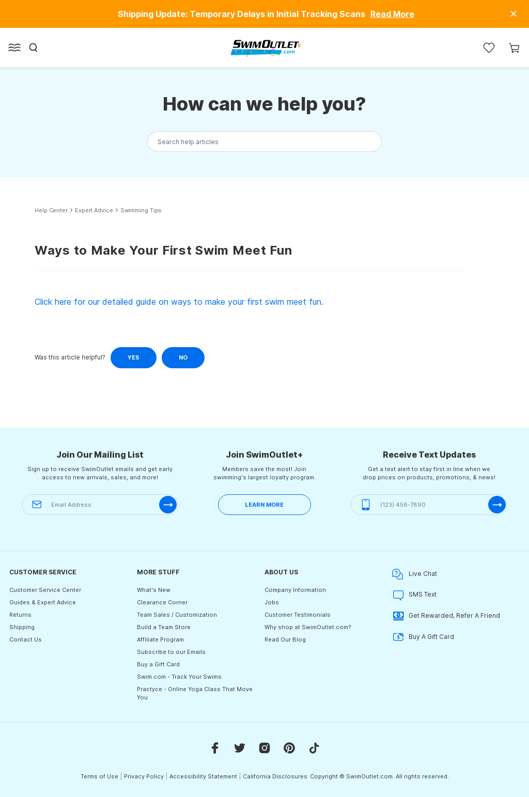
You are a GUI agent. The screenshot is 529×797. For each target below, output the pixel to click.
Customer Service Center (45, 589)
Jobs (271, 602)
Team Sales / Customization (177, 614)
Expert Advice (94, 210)
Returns (20, 614)
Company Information (295, 589)
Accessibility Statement (203, 776)
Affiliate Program (160, 639)
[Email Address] (100, 504)
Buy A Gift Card (423, 637)
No (183, 357)
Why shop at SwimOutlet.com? (307, 627)
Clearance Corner (162, 602)
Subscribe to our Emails (171, 651)
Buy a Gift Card (158, 664)
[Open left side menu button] (14, 47)
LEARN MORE (264, 504)
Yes (133, 357)
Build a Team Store (164, 627)
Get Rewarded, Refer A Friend (446, 616)
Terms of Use (99, 776)
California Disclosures (275, 776)
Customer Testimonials (297, 614)
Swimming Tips (141, 210)
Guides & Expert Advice (42, 602)
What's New (153, 589)
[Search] (33, 47)
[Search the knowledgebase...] (264, 141)
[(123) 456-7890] (429, 504)
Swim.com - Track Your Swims (179, 676)
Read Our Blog (285, 639)
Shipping (22, 627)
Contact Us (25, 639)
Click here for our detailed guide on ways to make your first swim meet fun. (179, 301)
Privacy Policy (144, 776)
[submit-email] (168, 504)
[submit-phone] (497, 504)
